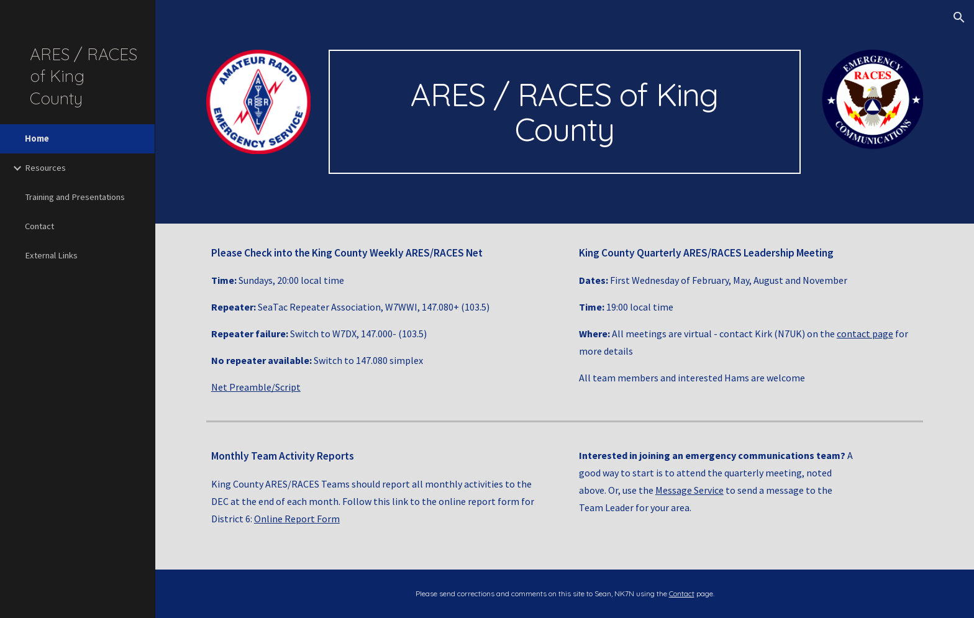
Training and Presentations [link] (75, 196)
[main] (565, 112)
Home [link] (37, 138)
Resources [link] (45, 167)
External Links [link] (51, 255)
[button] (959, 17)
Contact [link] (39, 226)
